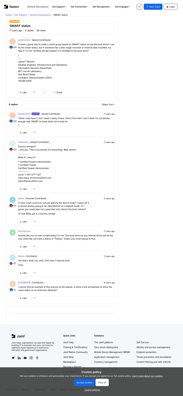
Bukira (21, 256)
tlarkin (21, 198)
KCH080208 (24, 282)
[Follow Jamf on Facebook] (37, 357)
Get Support (59, 6)
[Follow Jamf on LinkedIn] (19, 357)
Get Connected (80, 6)
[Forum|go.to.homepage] (11, 7)
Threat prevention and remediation (154, 357)
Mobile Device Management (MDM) (112, 352)
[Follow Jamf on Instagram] (31, 357)
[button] (153, 7)
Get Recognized (102, 6)
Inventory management (106, 362)
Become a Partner (72, 366)
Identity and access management (153, 347)
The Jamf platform (103, 342)
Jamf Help (68, 342)
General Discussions (37, 6)
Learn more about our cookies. (147, 376)
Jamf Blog (68, 357)
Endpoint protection (146, 352)
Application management (106, 357)
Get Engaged (123, 6)
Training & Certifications (75, 347)
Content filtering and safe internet (154, 362)
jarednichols (24, 40)
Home (9, 15)
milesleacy (23, 142)
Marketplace (69, 362)
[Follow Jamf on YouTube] (25, 358)
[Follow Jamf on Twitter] (13, 358)
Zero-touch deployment (106, 347)
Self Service (143, 342)
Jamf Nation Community (75, 352)
